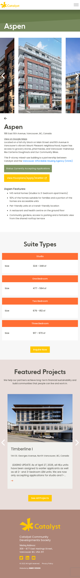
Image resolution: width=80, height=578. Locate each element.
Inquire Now (40, 349)
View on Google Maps (15, 139)
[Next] (76, 75)
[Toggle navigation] (76, 5)
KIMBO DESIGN (34, 568)
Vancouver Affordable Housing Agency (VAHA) (48, 161)
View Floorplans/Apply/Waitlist (27, 178)
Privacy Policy (47, 563)
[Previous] (3, 75)
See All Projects (40, 498)
